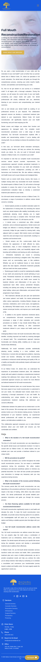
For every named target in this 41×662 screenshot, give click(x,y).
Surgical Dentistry (10, 613)
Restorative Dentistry (11, 608)
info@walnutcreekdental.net (12, 640)
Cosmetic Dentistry (10, 606)
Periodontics (8, 615)
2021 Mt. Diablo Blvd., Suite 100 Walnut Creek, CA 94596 (14, 647)
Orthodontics (9, 611)
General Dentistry (10, 603)
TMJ (6, 295)
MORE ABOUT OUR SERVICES (12, 52)
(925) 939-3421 (9, 634)
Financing (8, 618)
